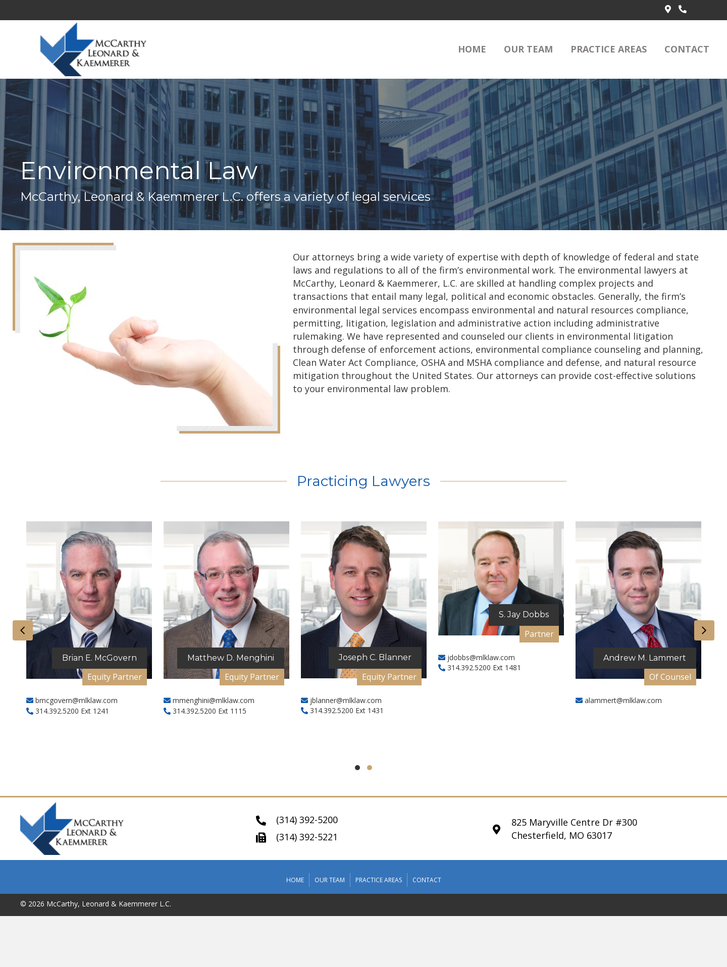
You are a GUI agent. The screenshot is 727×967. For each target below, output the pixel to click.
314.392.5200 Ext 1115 (205, 711)
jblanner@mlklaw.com (341, 700)
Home (295, 880)
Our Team (330, 880)
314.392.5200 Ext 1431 (342, 710)
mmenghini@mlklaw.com (209, 700)
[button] (357, 768)
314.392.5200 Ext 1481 (479, 667)
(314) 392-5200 (307, 820)
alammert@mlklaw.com (619, 700)
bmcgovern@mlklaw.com (72, 700)
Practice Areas (378, 880)
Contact (426, 880)
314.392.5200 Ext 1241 (67, 711)
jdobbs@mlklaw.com (476, 657)
